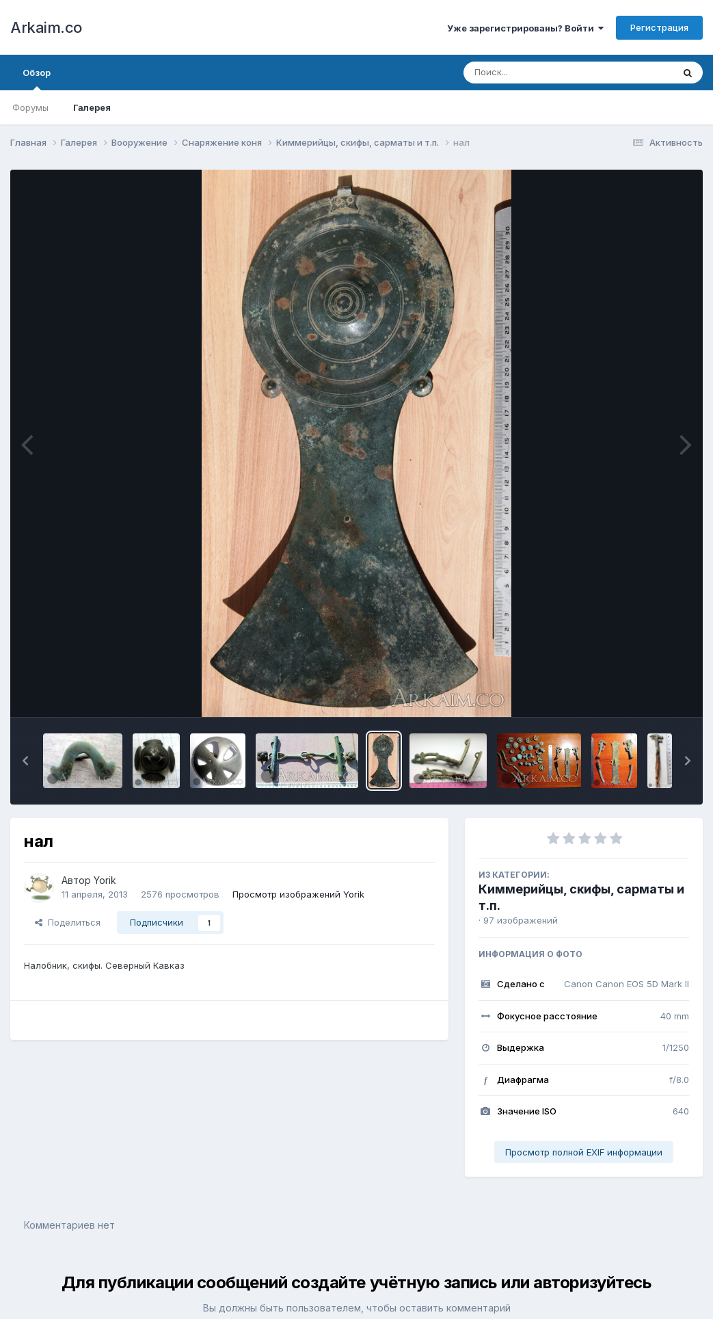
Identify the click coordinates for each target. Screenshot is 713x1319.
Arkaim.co (46, 27)
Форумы (30, 107)
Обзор (37, 78)
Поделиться (67, 922)
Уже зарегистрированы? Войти (525, 28)
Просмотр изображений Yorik (298, 894)
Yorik (105, 880)
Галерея (92, 107)
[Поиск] (542, 72)
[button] (25, 761)
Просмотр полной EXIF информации (583, 1152)
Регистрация (659, 27)
